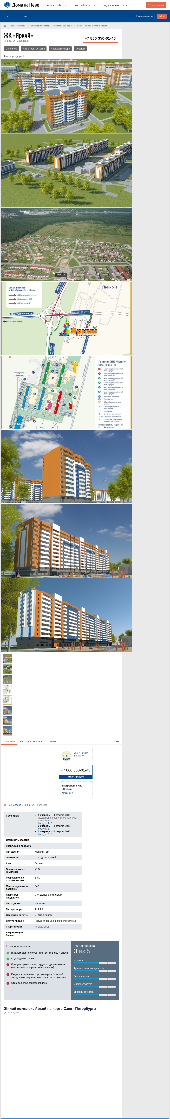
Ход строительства (34, 48)
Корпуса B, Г (45, 828)
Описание (9, 741)
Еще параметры (144, 16)
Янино (7, 40)
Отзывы (80, 48)
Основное (11, 48)
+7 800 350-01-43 (100, 38)
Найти (161, 16)
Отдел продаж (156, 5)
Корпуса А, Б (45, 823)
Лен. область (15, 805)
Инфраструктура (60, 48)
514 (84, 5)
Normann (67, 793)
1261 (58, 5)
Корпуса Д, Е (45, 834)
